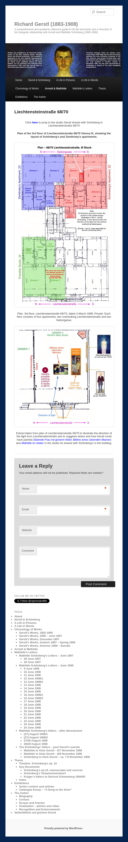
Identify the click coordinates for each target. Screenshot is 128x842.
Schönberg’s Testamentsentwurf (45, 773)
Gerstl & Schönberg (39, 80)
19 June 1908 (32, 707)
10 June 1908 (32, 672)
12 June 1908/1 (33, 678)
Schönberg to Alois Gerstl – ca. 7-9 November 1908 (57, 756)
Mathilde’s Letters (82, 88)
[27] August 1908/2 (36, 737)
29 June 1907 (32, 662)
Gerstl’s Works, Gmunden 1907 (39, 639)
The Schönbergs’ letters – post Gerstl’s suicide (49, 747)
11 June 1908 (32, 675)
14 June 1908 (32, 688)
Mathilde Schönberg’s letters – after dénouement (50, 730)
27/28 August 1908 (35, 740)
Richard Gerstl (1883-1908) (46, 24)
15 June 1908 (32, 691)
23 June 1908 (32, 721)
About (18, 616)
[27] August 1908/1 (36, 734)
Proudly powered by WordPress (63, 828)
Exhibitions (21, 96)
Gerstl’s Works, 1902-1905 (36, 632)
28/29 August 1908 (35, 743)
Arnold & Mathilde (56, 88)
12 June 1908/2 (33, 681)
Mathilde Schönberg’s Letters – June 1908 (46, 665)
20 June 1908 (32, 711)
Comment (28, 550)
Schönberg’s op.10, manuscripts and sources (53, 770)
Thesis (102, 88)
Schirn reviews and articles (36, 786)
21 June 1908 (32, 714)
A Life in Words (89, 80)
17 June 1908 (32, 701)
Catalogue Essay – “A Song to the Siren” (45, 789)
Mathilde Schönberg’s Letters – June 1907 (46, 655)
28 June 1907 (32, 658)
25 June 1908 (32, 727)
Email (25, 509)
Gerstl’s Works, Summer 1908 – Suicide (44, 645)
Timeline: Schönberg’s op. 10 (38, 763)
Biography (26, 796)
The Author (40, 96)
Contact (24, 799)
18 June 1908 (32, 704)
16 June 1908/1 (33, 694)
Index (22, 779)
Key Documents (29, 766)
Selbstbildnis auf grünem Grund (35, 812)
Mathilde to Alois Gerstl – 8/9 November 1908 (53, 753)
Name (25, 488)
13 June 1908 (32, 685)
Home (18, 80)
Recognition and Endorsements (39, 809)
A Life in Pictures (65, 80)
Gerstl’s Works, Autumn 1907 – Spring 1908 (47, 642)
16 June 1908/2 (33, 698)
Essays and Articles (32, 802)
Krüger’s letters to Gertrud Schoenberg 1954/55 (54, 776)
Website (27, 530)
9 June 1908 (31, 668)
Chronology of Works (27, 88)
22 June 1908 (32, 717)
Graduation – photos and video (39, 806)
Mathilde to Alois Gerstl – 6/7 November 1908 (53, 750)
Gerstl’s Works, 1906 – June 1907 (40, 635)
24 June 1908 (32, 724)
